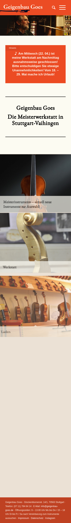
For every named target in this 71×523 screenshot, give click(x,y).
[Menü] (60, 7)
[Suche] (51, 7)
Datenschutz (37, 518)
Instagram (50, 518)
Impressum (23, 518)
